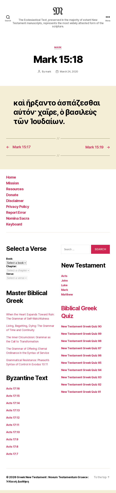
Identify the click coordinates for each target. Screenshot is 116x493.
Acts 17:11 (12, 427)
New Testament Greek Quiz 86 (81, 358)
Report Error (17, 215)
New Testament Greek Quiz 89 (81, 336)
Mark (58, 50)
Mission (13, 186)
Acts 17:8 (12, 449)
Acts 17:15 (13, 398)
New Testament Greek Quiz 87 (81, 351)
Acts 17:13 (13, 413)
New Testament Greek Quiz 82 (81, 387)
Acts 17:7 (12, 456)
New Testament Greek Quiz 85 (81, 365)
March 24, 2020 (69, 74)
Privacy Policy (18, 209)
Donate (12, 198)
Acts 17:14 (13, 406)
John (64, 283)
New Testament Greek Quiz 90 (81, 329)
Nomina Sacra (18, 221)
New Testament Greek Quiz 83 (81, 380)
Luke (64, 288)
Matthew (67, 297)
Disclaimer (15, 203)
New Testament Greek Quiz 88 (81, 344)
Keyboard (14, 227)
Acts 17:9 (12, 442)
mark (48, 74)
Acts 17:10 (13, 435)
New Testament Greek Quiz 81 (81, 394)
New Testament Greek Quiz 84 (81, 373)
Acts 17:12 (12, 420)
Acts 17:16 (13, 391)
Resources (15, 192)
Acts (64, 278)
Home (11, 180)
